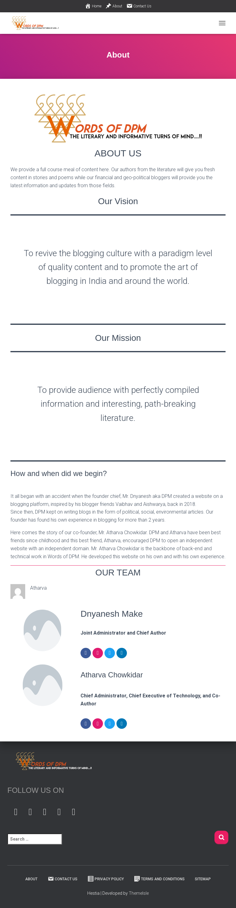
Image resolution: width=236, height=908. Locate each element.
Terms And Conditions (159, 879)
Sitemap (203, 879)
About (113, 6)
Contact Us (138, 6)
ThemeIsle (139, 893)
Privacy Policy (106, 879)
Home (93, 6)
